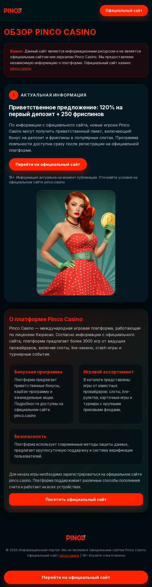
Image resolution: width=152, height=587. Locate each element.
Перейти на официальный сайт (48, 164)
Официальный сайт (123, 10)
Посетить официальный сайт (76, 499)
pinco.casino (20, 68)
